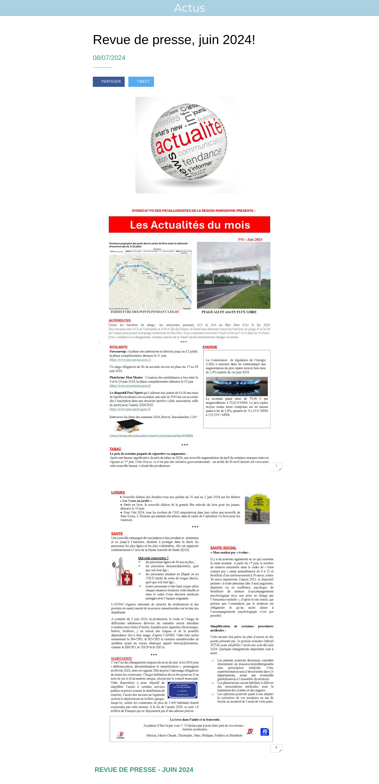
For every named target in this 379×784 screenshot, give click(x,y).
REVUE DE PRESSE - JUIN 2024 (144, 769)
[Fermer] (10, 8)
